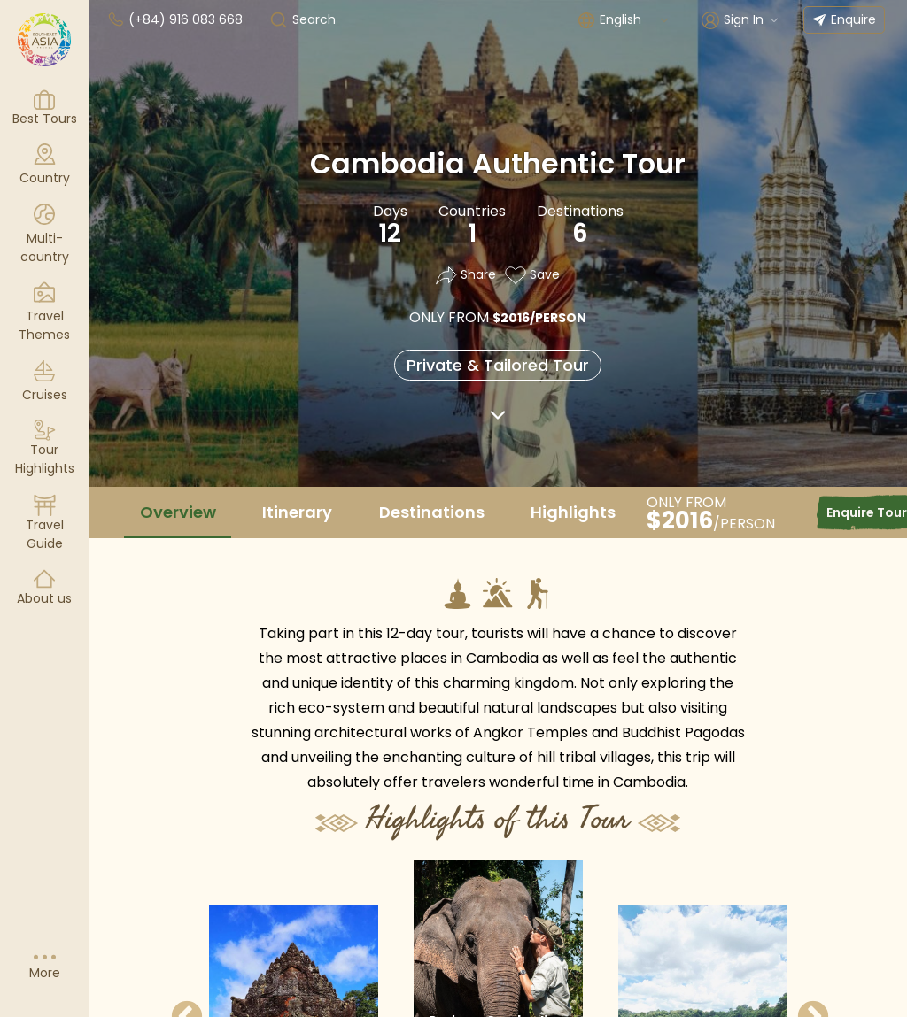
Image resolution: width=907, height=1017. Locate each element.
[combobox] (635, 19)
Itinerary (297, 512)
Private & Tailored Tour (498, 365)
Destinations (432, 512)
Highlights (573, 512)
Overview (178, 512)
